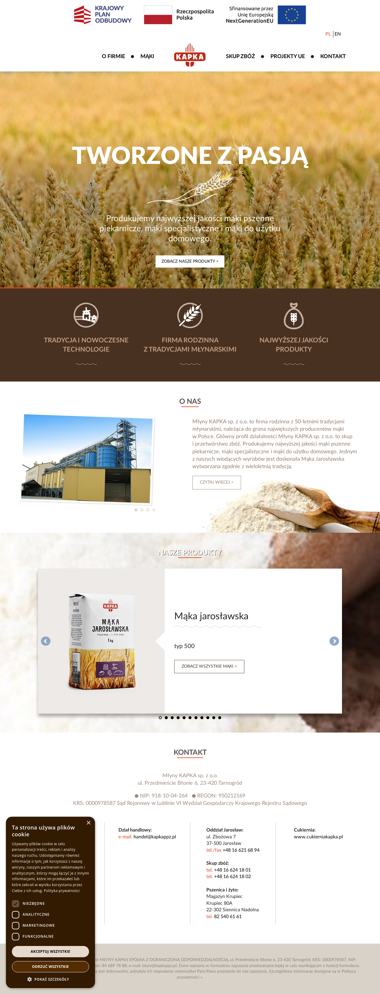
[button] (50, 979)
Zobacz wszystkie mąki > (209, 666)
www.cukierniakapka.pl (318, 837)
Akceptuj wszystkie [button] (50, 951)
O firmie (113, 56)
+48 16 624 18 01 (232, 870)
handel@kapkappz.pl (155, 837)
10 (213, 717)
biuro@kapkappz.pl (159, 966)
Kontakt (333, 56)
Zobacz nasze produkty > (190, 261)
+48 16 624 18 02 (232, 876)
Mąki (147, 56)
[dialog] (50, 902)
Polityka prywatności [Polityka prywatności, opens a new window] (62, 890)
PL (328, 34)
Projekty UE (287, 56)
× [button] (88, 823)
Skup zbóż (240, 56)
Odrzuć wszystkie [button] (50, 966)
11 (219, 717)
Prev (45, 641)
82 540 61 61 (228, 916)
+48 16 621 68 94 (241, 850)
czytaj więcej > (217, 482)
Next (334, 641)
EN (338, 34)
